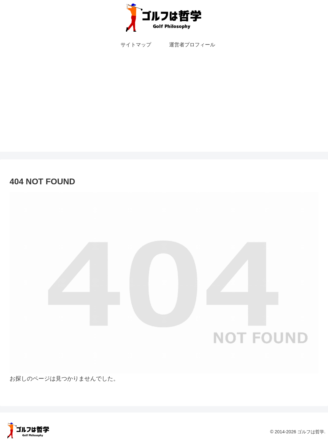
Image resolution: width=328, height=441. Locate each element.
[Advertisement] (164, 107)
